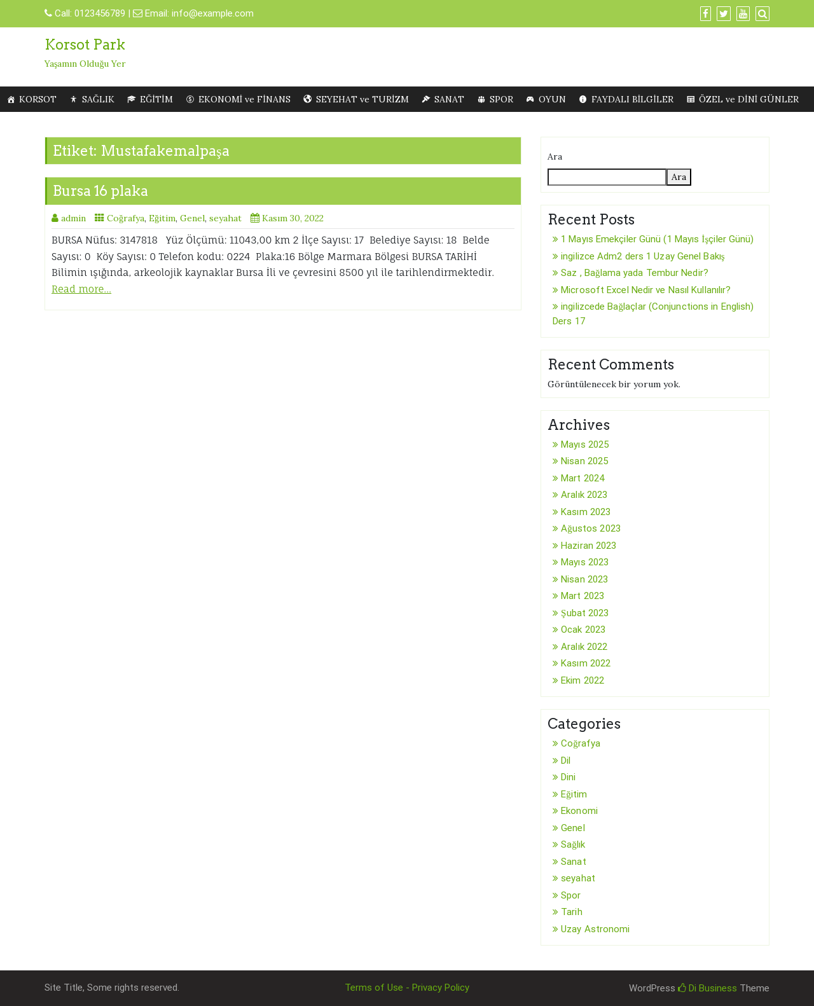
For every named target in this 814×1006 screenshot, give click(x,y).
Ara (555, 156)
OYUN (552, 99)
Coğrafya (125, 218)
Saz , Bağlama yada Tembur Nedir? (634, 273)
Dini (568, 777)
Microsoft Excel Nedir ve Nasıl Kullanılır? (646, 290)
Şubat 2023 (585, 613)
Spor (571, 895)
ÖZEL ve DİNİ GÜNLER (749, 99)
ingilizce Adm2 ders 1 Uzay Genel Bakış (643, 256)
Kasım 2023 (585, 512)
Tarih (572, 912)
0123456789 (99, 13)
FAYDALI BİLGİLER (632, 99)
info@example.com (213, 13)
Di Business (707, 988)
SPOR (501, 99)
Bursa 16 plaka (100, 191)
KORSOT (38, 99)
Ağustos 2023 (591, 528)
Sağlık (573, 844)
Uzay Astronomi (595, 929)
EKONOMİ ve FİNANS (244, 99)
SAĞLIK (98, 99)
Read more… (81, 289)
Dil (565, 760)
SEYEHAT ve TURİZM (362, 99)
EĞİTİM (156, 99)
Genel (192, 218)
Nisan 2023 (584, 579)
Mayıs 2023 (585, 562)
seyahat (225, 218)
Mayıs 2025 (585, 444)
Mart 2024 (582, 478)
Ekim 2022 (582, 680)
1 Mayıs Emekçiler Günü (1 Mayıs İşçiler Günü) (657, 239)
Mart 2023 (582, 596)
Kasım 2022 (585, 663)
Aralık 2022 (584, 646)
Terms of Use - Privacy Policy (407, 987)
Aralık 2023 (584, 494)
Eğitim (162, 218)
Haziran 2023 (588, 545)
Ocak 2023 (583, 629)
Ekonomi (579, 811)
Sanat (573, 861)
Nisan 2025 (584, 461)
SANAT (449, 99)
